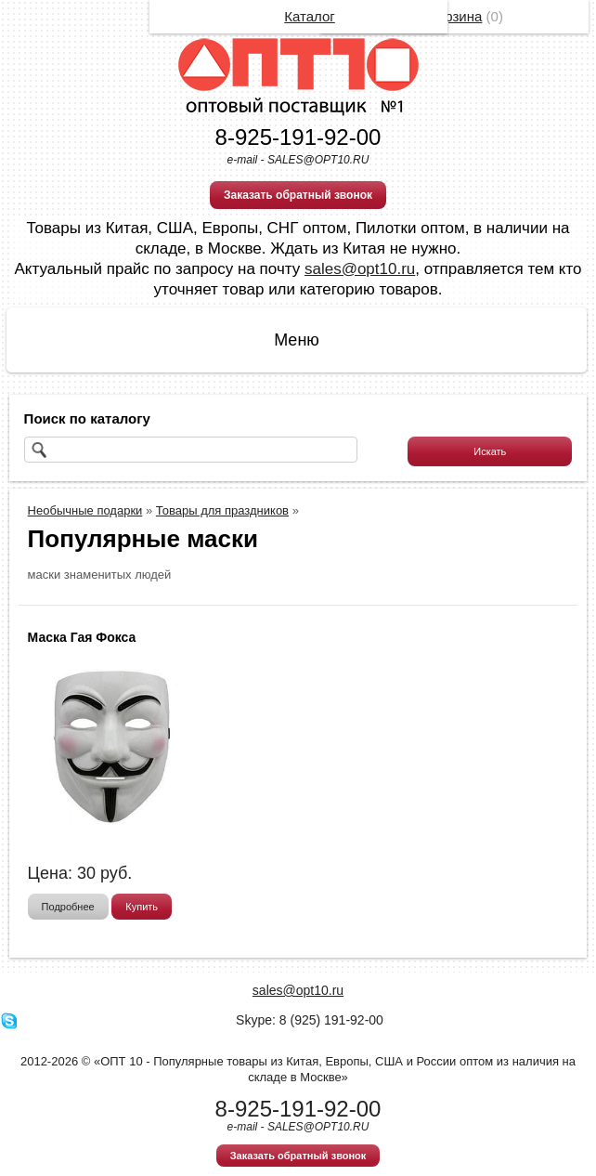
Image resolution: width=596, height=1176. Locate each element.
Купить (141, 906)
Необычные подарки (85, 510)
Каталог (309, 16)
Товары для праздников (222, 510)
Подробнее (68, 906)
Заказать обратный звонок (298, 195)
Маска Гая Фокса (82, 637)
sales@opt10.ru (359, 269)
